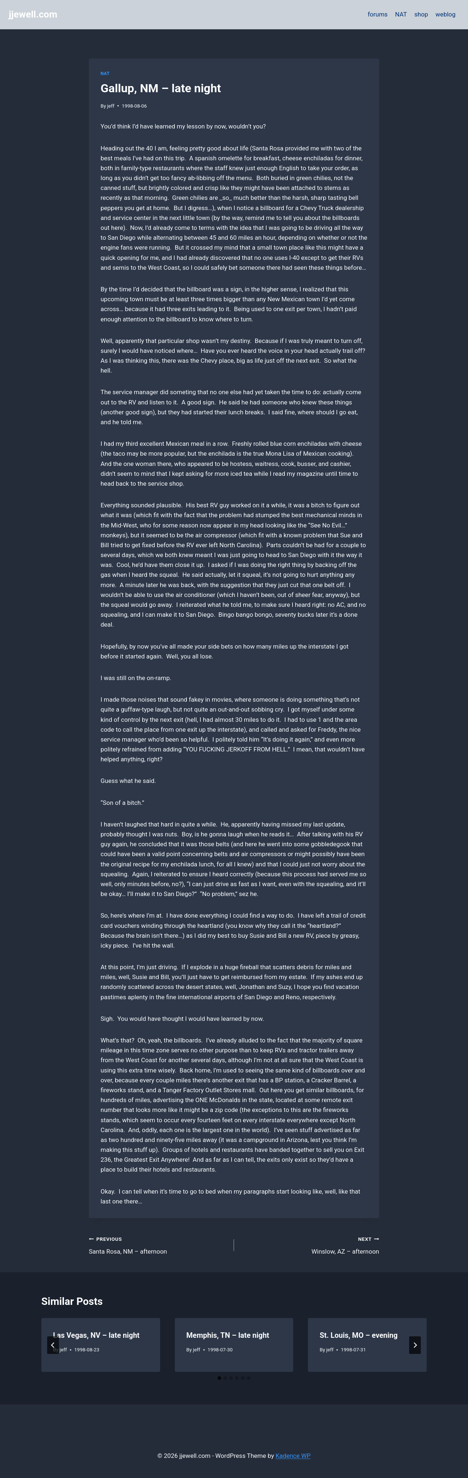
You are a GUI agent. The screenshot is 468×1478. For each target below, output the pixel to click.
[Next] (415, 1345)
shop (421, 14)
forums (378, 14)
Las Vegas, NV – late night (96, 1335)
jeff (110, 106)
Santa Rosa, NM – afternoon (158, 1244)
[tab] (219, 1378)
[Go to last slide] (53, 1345)
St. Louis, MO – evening (358, 1335)
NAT (401, 14)
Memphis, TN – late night (227, 1335)
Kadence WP (293, 1455)
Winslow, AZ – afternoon (309, 1244)
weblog (445, 14)
